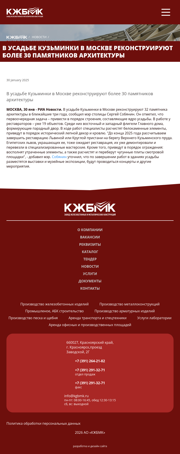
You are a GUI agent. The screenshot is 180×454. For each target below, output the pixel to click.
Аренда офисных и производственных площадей (90, 324)
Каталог (90, 251)
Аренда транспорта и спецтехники (98, 318)
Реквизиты (90, 244)
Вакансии (90, 237)
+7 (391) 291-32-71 (90, 370)
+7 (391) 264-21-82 (90, 361)
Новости (39, 37)
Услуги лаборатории (154, 318)
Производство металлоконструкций (129, 304)
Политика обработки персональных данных (43, 423)
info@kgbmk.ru (76, 395)
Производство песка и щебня (33, 318)
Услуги (90, 273)
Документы (89, 281)
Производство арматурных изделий (124, 311)
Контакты (90, 288)
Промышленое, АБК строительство (54, 311)
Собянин (59, 156)
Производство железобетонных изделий (54, 304)
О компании (90, 229)
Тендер (90, 259)
